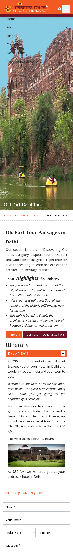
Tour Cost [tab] (31, 334)
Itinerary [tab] (14, 334)
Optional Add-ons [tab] (54, 334)
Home (7, 215)
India (36, 215)
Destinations (21, 215)
